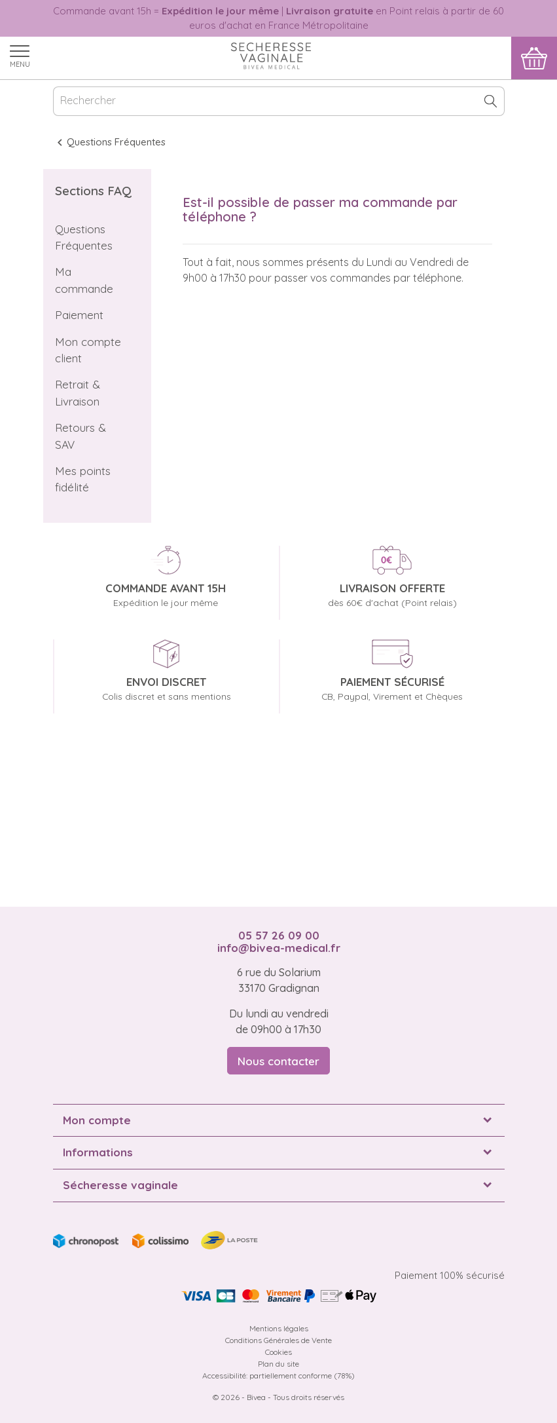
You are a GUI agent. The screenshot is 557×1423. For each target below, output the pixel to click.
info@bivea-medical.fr (278, 948)
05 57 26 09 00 (278, 935)
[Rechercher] (279, 101)
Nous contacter (278, 1061)
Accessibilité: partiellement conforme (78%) (278, 1375)
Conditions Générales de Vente (278, 1340)
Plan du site (278, 1364)
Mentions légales (278, 1328)
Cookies (278, 1352)
